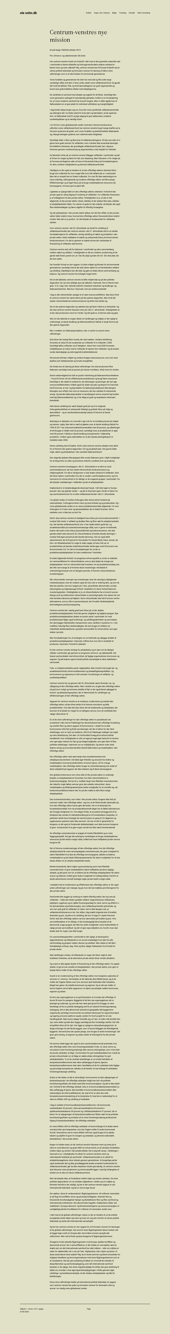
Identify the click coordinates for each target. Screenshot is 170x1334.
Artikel (41, 1309)
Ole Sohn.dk (28, 13)
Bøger (114, 13)
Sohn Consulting (143, 13)
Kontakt (132, 13)
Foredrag (122, 13)
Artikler (88, 13)
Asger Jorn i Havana (102, 13)
